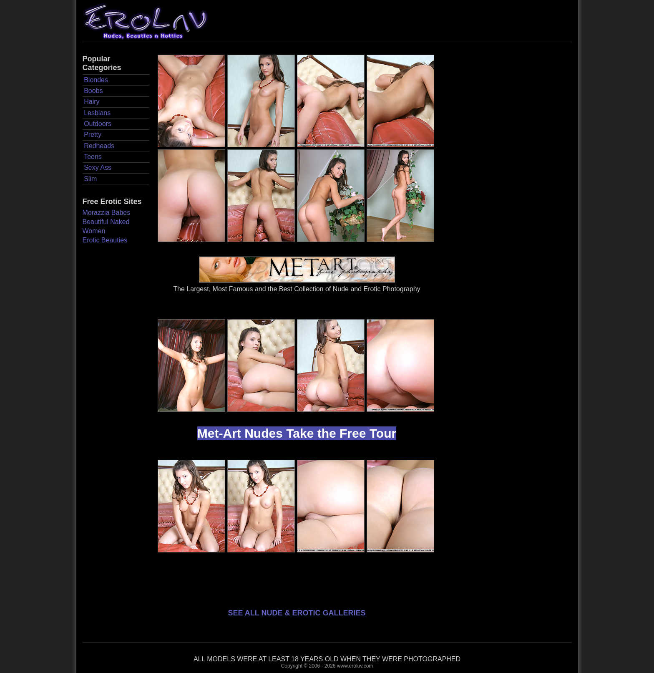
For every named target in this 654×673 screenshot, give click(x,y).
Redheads (99, 145)
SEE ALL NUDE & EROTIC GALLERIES (296, 613)
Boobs (93, 90)
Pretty (92, 134)
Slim (90, 178)
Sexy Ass (97, 167)
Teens (93, 156)
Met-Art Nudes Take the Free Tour (296, 433)
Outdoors (97, 123)
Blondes (96, 79)
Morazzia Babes (107, 212)
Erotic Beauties (105, 240)
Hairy (91, 101)
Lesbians (97, 112)
